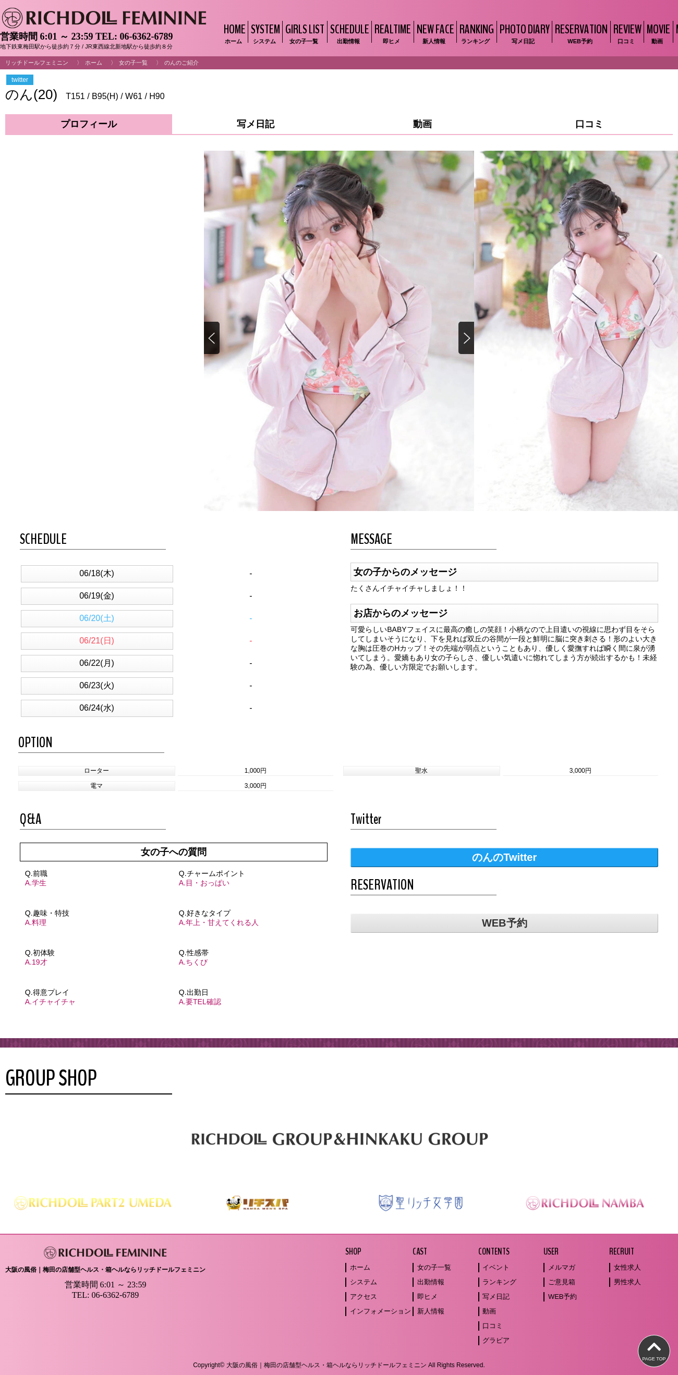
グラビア (496, 1340)
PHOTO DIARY (523, 33)
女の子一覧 (133, 62)
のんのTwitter (504, 857)
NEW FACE (434, 33)
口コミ (492, 1326)
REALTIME (391, 33)
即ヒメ (427, 1296)
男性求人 (627, 1282)
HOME (233, 33)
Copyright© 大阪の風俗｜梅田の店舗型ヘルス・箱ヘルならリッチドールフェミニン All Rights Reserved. (339, 1365)
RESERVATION (580, 33)
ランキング (499, 1282)
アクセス (363, 1296)
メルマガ (561, 1267)
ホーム (93, 62)
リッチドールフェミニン (36, 62)
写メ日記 (496, 1296)
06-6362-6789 (146, 36)
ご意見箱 (561, 1282)
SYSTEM (264, 33)
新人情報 (430, 1311)
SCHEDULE (348, 33)
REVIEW (626, 33)
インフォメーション (380, 1311)
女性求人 (627, 1267)
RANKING (475, 33)
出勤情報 (430, 1282)
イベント (496, 1267)
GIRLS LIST (303, 33)
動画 (489, 1311)
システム (363, 1282)
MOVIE (657, 33)
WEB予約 (504, 923)
